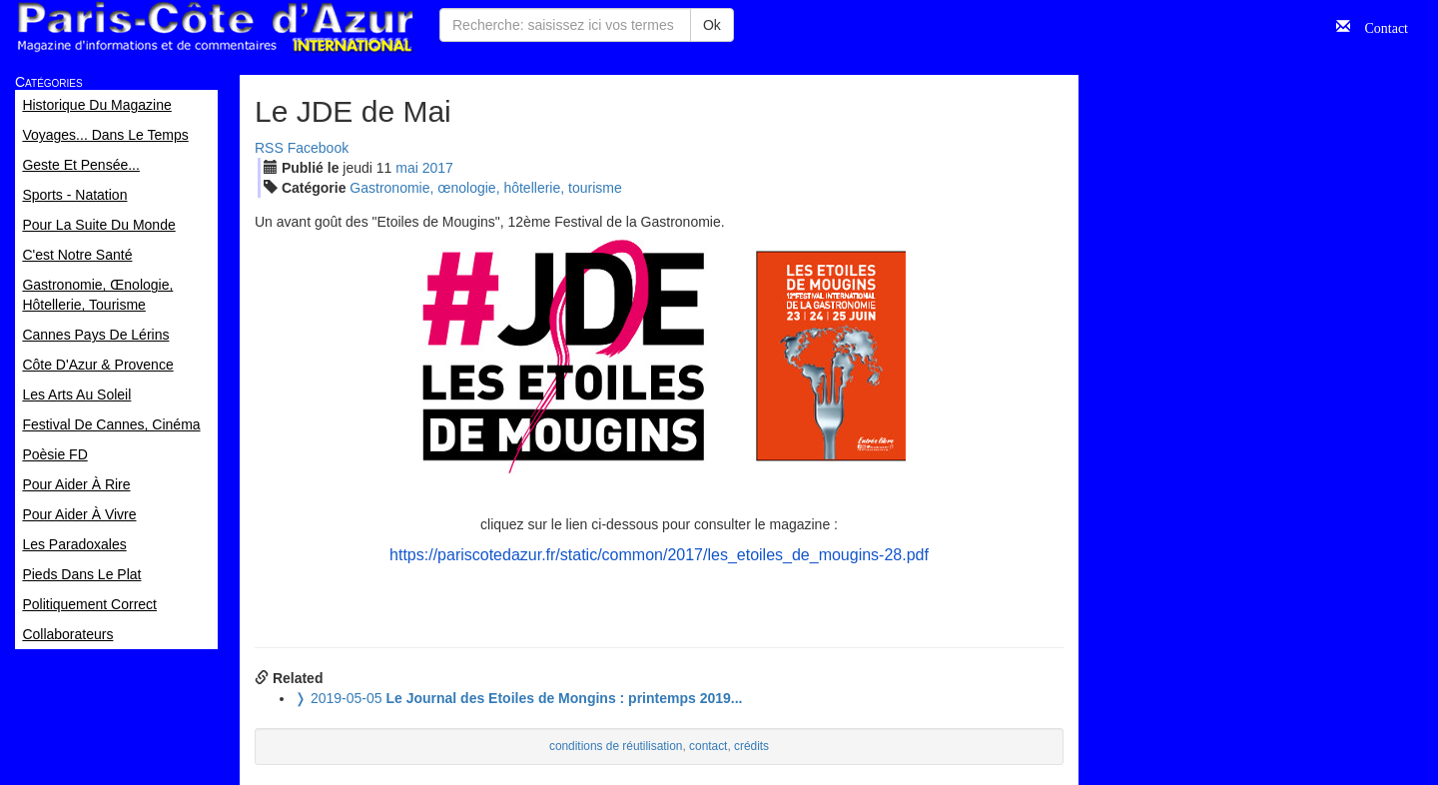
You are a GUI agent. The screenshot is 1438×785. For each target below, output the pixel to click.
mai (406, 168)
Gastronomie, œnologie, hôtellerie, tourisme (485, 188)
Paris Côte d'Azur (214, 27)
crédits (751, 746)
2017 (437, 168)
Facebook (318, 148)
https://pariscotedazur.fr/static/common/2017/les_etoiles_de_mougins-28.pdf (659, 554)
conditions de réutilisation (616, 746)
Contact (1379, 26)
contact (708, 746)
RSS (269, 148)
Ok (712, 25)
